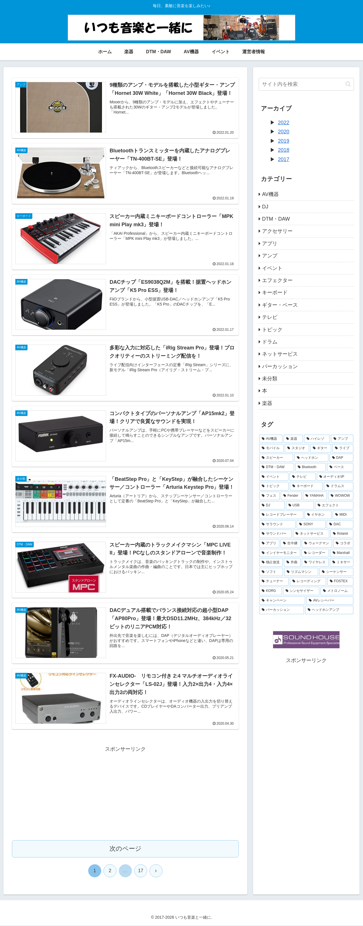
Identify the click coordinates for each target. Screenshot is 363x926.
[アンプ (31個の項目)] (342, 439)
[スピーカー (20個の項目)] (276, 458)
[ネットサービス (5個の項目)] (311, 534)
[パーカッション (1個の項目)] (281, 610)
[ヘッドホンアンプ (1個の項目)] (329, 610)
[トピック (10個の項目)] (274, 486)
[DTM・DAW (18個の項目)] (276, 467)
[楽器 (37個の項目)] (293, 439)
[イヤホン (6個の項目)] (318, 515)
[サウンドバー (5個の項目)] (275, 534)
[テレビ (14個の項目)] (302, 477)
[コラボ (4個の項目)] (343, 543)
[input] (306, 84)
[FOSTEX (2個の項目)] (340, 581)
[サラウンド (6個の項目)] (277, 524)
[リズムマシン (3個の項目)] (301, 572)
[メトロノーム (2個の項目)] (336, 591)
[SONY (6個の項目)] (311, 524)
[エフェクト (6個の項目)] (334, 505)
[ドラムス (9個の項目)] (338, 486)
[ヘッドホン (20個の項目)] (311, 458)
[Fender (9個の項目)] (291, 496)
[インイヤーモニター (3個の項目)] (279, 553)
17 (140, 871)
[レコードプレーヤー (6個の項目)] (281, 515)
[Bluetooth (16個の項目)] (310, 467)
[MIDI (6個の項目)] (343, 515)
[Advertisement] (125, 794)
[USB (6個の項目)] (300, 505)
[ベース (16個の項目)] (340, 467)
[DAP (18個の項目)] (341, 458)
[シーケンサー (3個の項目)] (336, 572)
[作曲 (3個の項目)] (292, 562)
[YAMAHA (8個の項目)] (315, 496)
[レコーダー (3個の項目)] (315, 553)
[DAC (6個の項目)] (340, 524)
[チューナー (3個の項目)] (274, 581)
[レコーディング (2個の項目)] (308, 581)
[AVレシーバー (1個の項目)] (329, 600)
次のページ (125, 849)
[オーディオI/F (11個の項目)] (335, 477)
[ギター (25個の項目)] (320, 448)
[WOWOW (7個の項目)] (340, 496)
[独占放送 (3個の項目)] (271, 562)
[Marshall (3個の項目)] (341, 553)
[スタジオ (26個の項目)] (297, 448)
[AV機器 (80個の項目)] (270, 439)
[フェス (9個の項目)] (269, 496)
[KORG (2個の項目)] (270, 591)
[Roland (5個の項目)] (341, 534)
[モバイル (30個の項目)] (271, 448)
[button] (348, 84)
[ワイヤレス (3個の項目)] (315, 562)
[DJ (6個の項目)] (272, 505)
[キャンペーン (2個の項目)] (282, 600)
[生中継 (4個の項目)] (290, 543)
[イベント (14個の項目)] (273, 477)
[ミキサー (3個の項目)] (341, 562)
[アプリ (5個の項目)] (269, 543)
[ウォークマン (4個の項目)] (317, 543)
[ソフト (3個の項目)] (271, 572)
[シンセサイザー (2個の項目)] (301, 591)
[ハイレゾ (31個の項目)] (317, 439)
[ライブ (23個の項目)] (342, 448)
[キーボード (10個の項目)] (306, 486)
